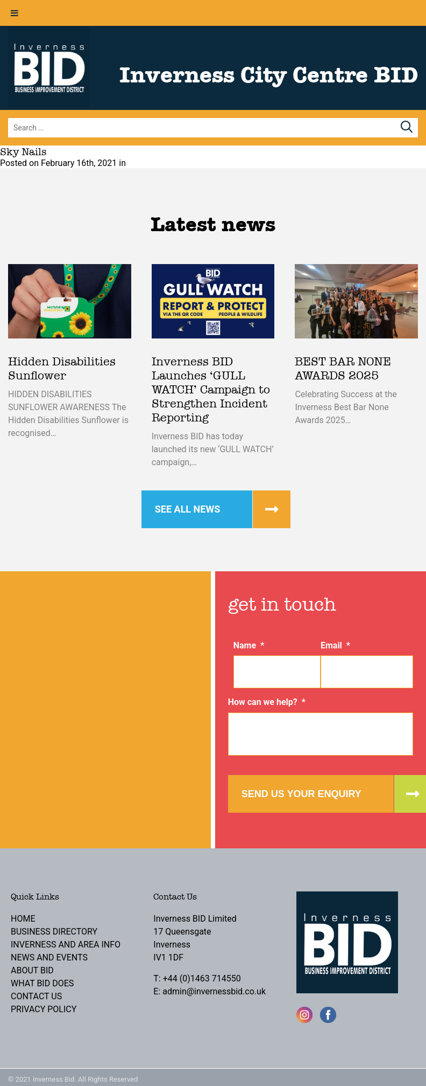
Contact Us (36, 996)
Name (249, 645)
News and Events (49, 957)
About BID (32, 970)
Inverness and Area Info (65, 944)
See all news (188, 509)
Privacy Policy (43, 1009)
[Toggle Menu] (14, 13)
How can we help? (267, 702)
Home (23, 919)
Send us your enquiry (301, 793)
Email (335, 645)
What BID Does (42, 983)
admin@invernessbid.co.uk (214, 991)
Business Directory (54, 931)
